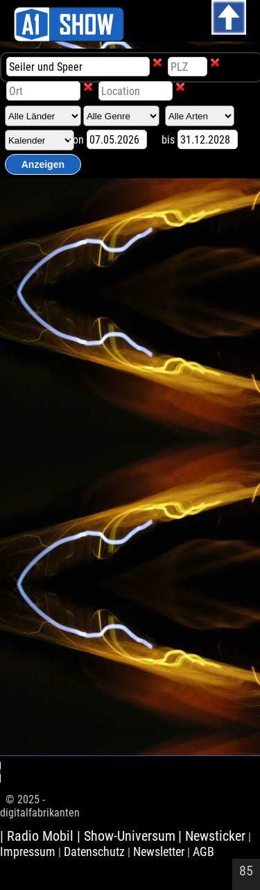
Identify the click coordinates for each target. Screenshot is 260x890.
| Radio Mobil (38, 836)
